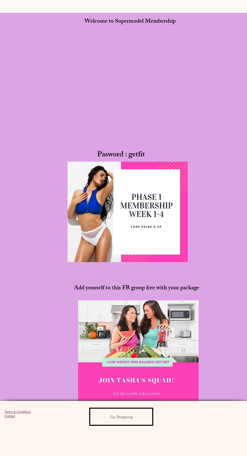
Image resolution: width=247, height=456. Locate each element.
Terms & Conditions (18, 412)
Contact (10, 416)
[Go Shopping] (121, 417)
